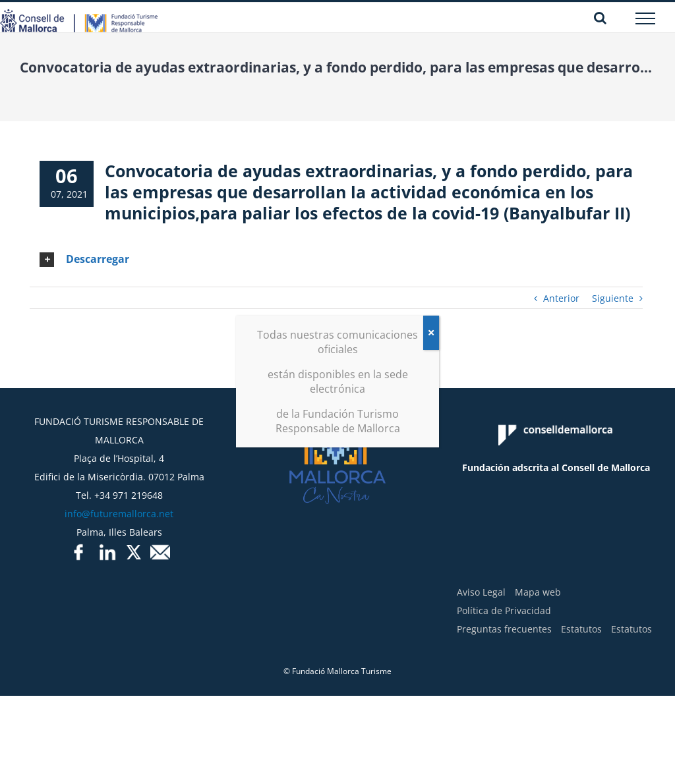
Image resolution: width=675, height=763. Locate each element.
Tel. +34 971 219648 (119, 495)
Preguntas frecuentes (504, 629)
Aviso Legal (481, 592)
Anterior (561, 298)
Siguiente (612, 298)
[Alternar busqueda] (600, 17)
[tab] (336, 259)
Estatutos (581, 629)
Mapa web (538, 592)
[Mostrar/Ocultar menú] (645, 18)
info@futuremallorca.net (119, 513)
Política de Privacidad (504, 610)
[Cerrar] (431, 333)
